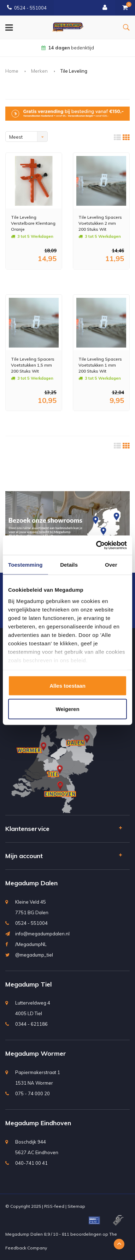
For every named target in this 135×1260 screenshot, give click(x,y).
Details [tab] (69, 565)
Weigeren (67, 709)
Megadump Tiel (28, 984)
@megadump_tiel (34, 955)
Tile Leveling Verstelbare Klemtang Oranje (33, 223)
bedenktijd (67, 47)
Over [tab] (111, 565)
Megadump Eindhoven (38, 1123)
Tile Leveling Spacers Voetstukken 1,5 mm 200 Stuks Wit (32, 365)
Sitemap (76, 1206)
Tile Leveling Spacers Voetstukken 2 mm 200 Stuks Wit (100, 223)
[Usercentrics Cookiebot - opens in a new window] (96, 545)
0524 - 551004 (27, 8)
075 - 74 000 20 (32, 1093)
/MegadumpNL (31, 944)
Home (11, 71)
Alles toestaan (67, 686)
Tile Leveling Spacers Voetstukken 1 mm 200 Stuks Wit (100, 365)
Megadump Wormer (35, 1053)
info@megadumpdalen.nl (42, 933)
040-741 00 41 (31, 1163)
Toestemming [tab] (25, 565)
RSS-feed (54, 1206)
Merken (39, 71)
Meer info (26, 279)
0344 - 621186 (31, 1024)
